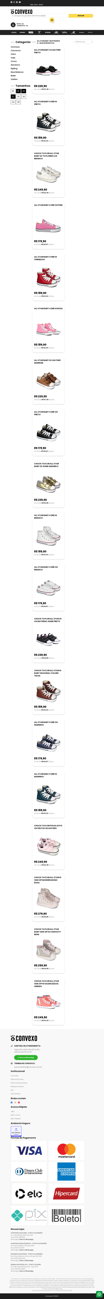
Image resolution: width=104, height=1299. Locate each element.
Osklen (14, 79)
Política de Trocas (17, 1079)
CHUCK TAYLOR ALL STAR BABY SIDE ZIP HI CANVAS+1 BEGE (47, 932)
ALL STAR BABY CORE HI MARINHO (45, 775)
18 (13, 91)
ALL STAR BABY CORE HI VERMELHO (45, 258)
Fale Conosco (15, 1094)
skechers (15, 65)
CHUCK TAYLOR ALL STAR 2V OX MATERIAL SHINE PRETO (48, 620)
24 (13, 102)
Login (13, 1111)
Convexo (15, 47)
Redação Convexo (17, 1087)
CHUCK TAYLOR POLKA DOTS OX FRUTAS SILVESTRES (48, 827)
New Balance (17, 72)
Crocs (14, 61)
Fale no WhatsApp (26, 1239)
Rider (13, 75)
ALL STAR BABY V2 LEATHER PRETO (47, 51)
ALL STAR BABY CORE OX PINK (48, 205)
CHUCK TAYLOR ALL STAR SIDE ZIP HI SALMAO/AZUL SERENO (46, 984)
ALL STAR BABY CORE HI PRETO (45, 103)
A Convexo (14, 1076)
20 (24, 91)
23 (24, 96)
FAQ (12, 1090)
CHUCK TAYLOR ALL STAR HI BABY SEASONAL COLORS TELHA (47, 673)
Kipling (14, 68)
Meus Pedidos (16, 1119)
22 (18, 96)
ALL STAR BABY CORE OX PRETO (46, 413)
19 (18, 91)
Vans (13, 54)
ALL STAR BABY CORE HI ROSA (48, 308)
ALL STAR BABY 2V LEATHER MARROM (47, 361)
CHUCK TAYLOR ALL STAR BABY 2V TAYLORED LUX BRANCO (46, 156)
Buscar (81, 16)
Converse (16, 50)
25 (18, 102)
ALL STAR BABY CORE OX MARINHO (46, 723)
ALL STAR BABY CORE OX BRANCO (46, 568)
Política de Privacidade (19, 1083)
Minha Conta (15, 1115)
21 (13, 96)
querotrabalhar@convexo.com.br (28, 1067)
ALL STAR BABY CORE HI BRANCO (45, 516)
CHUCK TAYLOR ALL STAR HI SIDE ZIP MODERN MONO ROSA (47, 880)
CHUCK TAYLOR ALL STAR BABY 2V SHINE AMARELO (46, 465)
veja (13, 57)
